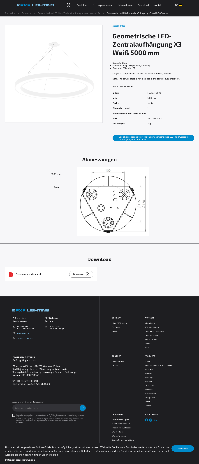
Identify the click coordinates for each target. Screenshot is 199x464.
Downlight (149, 377)
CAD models (117, 432)
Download (143, 5)
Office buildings (152, 327)
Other (147, 347)
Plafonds (148, 381)
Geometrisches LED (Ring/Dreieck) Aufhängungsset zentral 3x (69, 13)
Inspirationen (104, 5)
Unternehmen (124, 5)
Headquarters (118, 361)
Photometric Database (121, 428)
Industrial (149, 389)
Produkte (26, 13)
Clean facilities (151, 335)
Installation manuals (121, 424)
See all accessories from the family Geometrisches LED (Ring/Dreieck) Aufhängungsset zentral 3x (153, 138)
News (114, 331)
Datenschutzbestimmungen (20, 459)
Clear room (150, 385)
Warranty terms (119, 436)
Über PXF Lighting (119, 323)
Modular (148, 373)
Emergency (150, 397)
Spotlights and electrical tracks (158, 365)
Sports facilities (152, 339)
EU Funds (116, 327)
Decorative (149, 369)
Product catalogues (120, 420)
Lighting (148, 343)
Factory (115, 365)
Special (148, 406)
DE (178, 5)
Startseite (10, 13)
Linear (147, 361)
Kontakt (158, 5)
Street (147, 401)
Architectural (150, 393)
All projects (150, 323)
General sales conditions (123, 440)
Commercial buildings (154, 331)
